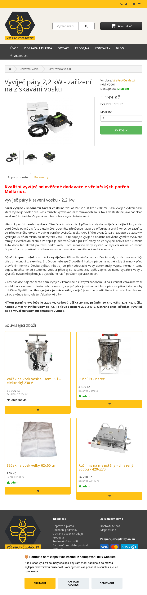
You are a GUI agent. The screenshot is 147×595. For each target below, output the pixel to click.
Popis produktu (18, 177)
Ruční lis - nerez (91, 379)
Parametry (41, 177)
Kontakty (102, 48)
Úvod (14, 48)
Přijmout (40, 583)
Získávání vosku (29, 69)
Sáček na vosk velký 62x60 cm (31, 465)
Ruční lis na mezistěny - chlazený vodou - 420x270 (105, 467)
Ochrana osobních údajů (67, 533)
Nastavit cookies (73, 583)
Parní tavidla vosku (59, 69)
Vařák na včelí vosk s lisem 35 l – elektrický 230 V (34, 381)
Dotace (63, 48)
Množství (106, 112)
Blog (120, 48)
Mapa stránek (108, 530)
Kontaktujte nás (110, 526)
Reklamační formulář (65, 541)
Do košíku (121, 130)
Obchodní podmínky (64, 530)
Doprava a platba (38, 48)
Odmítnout (107, 583)
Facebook (19, 56)
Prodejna (82, 48)
